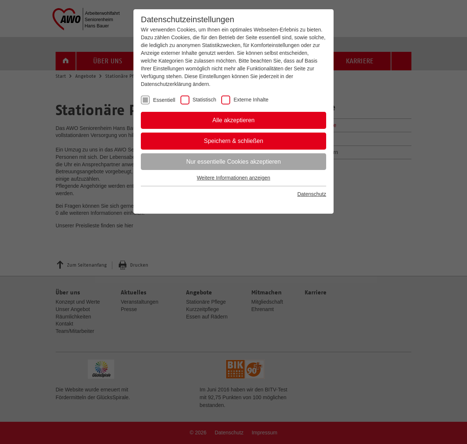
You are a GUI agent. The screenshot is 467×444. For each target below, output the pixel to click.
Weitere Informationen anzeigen (233, 178)
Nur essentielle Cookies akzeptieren (233, 161)
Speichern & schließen (233, 141)
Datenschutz (311, 194)
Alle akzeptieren (233, 120)
